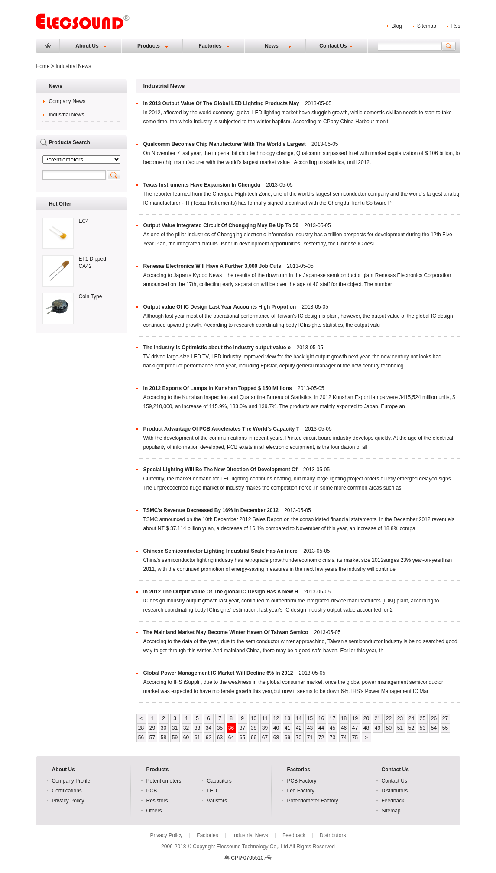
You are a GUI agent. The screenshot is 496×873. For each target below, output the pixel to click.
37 (242, 728)
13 (287, 718)
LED (212, 791)
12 (276, 718)
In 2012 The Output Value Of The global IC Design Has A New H (220, 592)
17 (332, 718)
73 (332, 737)
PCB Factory (302, 781)
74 (344, 737)
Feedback (393, 801)
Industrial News (66, 115)
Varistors (217, 801)
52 (411, 728)
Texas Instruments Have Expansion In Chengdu (202, 185)
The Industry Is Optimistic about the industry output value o (217, 348)
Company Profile (71, 781)
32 (186, 728)
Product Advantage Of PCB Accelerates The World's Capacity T (221, 429)
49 (377, 728)
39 (265, 728)
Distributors (395, 791)
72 (321, 737)
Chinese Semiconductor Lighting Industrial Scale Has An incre (220, 551)
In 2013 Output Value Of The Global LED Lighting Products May (221, 103)
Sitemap (426, 26)
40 (276, 728)
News (271, 46)
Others (154, 811)
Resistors (157, 801)
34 (208, 728)
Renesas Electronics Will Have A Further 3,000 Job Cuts (212, 266)
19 (355, 718)
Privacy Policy (68, 801)
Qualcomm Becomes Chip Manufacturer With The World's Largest (224, 144)
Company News (67, 101)
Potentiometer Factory (312, 801)
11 (265, 718)
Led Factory (300, 791)
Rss (455, 26)
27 (445, 718)
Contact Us (333, 46)
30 (163, 728)
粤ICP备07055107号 (248, 858)
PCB (151, 791)
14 (298, 718)
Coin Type (90, 296)
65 (242, 737)
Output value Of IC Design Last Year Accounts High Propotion (219, 307)
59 (175, 737)
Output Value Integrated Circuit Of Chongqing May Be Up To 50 (220, 225)
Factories (209, 46)
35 (220, 728)
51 (400, 728)
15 (310, 718)
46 (344, 728)
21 (377, 718)
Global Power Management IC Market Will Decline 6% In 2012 (218, 673)
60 (186, 737)
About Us (86, 46)
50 (389, 728)
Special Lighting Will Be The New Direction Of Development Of (220, 470)
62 (208, 737)
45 (332, 728)
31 (175, 728)
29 (152, 728)
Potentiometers (164, 781)
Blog (397, 26)
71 (310, 737)
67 (265, 737)
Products (148, 46)
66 (253, 737)
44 (321, 728)
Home (48, 45)
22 (389, 718)
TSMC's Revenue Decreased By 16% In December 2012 (211, 510)
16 (321, 718)
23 (400, 718)
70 (298, 737)
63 (220, 737)
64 (231, 737)
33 (197, 728)
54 (434, 728)
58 (163, 737)
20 (366, 718)
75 (355, 737)
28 (141, 728)
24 (411, 718)
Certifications (67, 791)
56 (141, 737)
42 (298, 728)
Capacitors (219, 781)
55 (445, 728)
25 (422, 718)
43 (310, 728)
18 (344, 718)
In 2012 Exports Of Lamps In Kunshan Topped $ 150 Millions (217, 388)
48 (366, 728)
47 (355, 728)
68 (276, 737)
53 (422, 728)
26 (434, 718)
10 (253, 718)
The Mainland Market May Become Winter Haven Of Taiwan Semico (225, 632)
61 (197, 737)
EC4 (84, 221)
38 (253, 728)
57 (152, 737)
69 (287, 737)
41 (287, 728)
